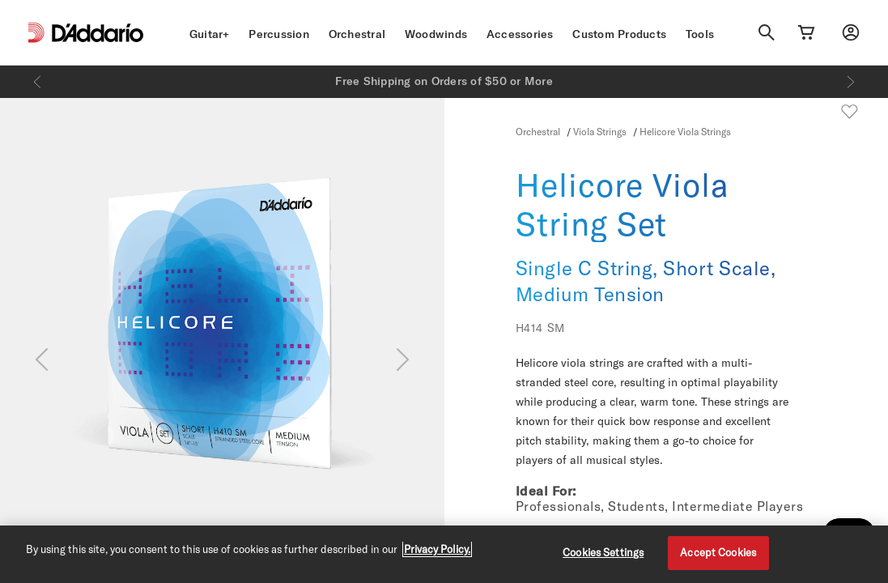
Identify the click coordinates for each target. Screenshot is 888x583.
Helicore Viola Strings (685, 131)
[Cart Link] (806, 32)
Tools (700, 34)
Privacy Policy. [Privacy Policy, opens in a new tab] (437, 549)
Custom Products (619, 34)
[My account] (850, 32)
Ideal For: (546, 490)
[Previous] (37, 82)
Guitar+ (209, 34)
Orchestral (357, 34)
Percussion (279, 34)
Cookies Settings (603, 552)
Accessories (520, 34)
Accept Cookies (718, 552)
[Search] (766, 32)
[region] (444, 554)
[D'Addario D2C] (97, 32)
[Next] (851, 82)
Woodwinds (436, 34)
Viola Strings (600, 131)
